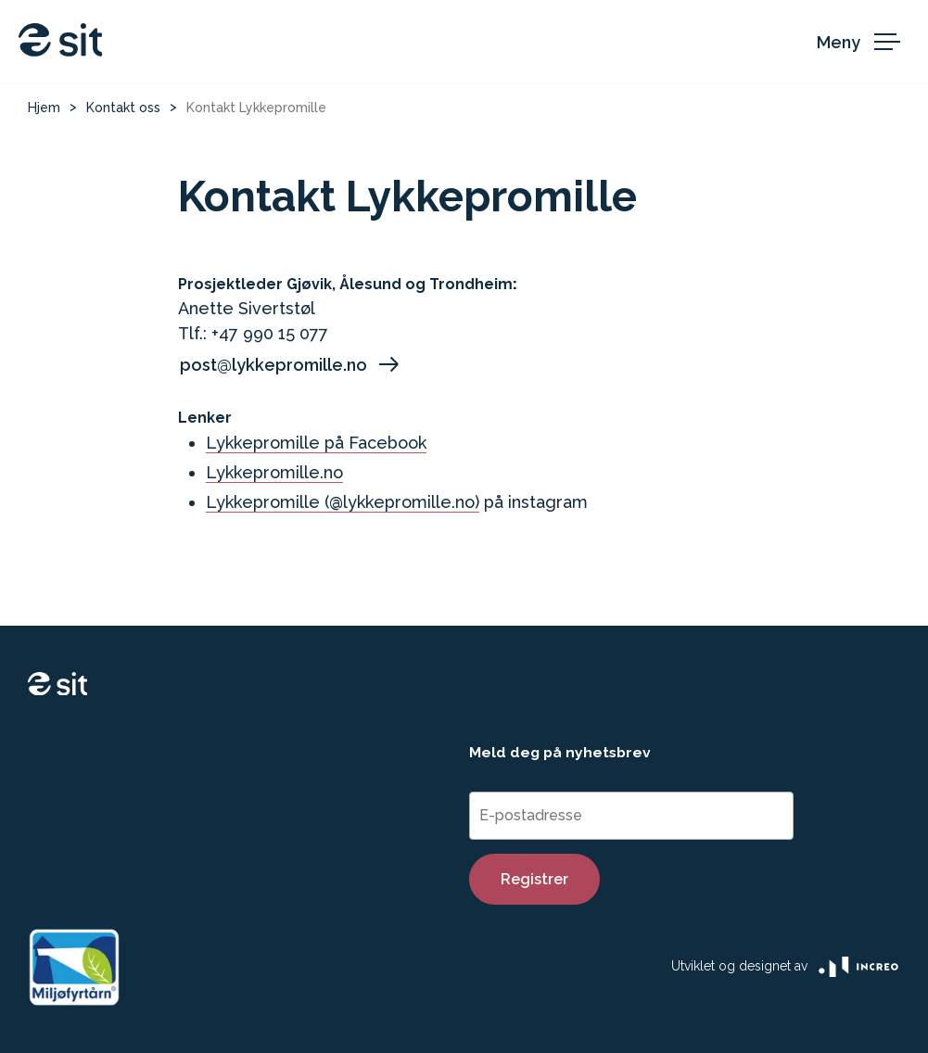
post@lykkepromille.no (290, 364)
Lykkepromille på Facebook (316, 442)
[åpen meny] (863, 42)
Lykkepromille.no (274, 472)
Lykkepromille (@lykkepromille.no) (342, 502)
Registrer (534, 879)
